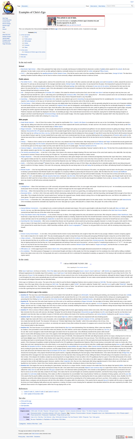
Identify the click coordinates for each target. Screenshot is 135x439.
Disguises (63, 413)
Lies (103, 413)
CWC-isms (57, 413)
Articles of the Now (32, 423)
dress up (118, 344)
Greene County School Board (29, 234)
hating (89, 165)
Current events (6, 22)
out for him (93, 146)
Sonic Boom (118, 99)
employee (32, 101)
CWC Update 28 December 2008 (33, 394)
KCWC (77, 284)
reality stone (31, 369)
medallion (128, 105)
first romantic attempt (82, 267)
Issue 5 (87, 271)
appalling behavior (47, 73)
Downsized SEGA (26, 193)
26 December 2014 (49, 99)
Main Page (5, 18)
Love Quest (70, 143)
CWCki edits (34, 411)
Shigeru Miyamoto (26, 156)
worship (99, 363)
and (101, 244)
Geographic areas (96, 413)
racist (101, 82)
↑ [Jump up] (23, 391)
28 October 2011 (50, 92)
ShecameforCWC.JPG (33, 131)
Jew (30, 176)
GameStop (24, 99)
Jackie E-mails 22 (40, 391)
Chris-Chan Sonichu (56, 299)
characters (71, 411)
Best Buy (40, 417)
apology (72, 86)
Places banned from (36, 415)
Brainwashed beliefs (36, 413)
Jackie (23, 163)
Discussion (25, 6)
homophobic (109, 82)
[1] (44, 162)
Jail (22, 92)
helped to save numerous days (94, 367)
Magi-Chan (126, 352)
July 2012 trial (71, 176)
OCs (118, 413)
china (43, 150)
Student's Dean (61, 73)
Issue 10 (31, 275)
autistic (103, 69)
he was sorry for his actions (101, 86)
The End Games (25, 103)
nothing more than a (39, 133)
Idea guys (52, 369)
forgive (98, 244)
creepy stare (54, 116)
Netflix (80, 417)
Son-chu (106, 329)
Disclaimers (37, 436)
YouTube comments (103, 411)
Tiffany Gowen (104, 71)
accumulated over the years (58, 350)
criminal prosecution (98, 240)
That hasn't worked (84, 146)
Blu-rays (33, 419)
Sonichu (23, 210)
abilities (121, 365)
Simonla (115, 171)
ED (95, 133)
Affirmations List (25, 249)
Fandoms (72, 413)
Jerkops (23, 141)
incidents (77, 238)
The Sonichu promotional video (30, 152)
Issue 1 (32, 271)
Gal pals (89, 413)
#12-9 (25, 317)
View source (93, 6)
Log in (132, 1)
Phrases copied (124, 413)
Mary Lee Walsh (120, 208)
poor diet (128, 374)
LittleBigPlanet (25, 186)
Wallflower (124, 171)
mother (91, 71)
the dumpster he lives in (34, 346)
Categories (22, 423)
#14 (25, 365)
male (27, 101)
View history (101, 6)
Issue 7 (99, 271)
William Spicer (58, 126)
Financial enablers (81, 413)
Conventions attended (47, 413)
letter (86, 94)
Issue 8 (55, 273)
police (47, 240)
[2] (81, 224)
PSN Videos (62, 419)
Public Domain (35, 433)
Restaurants (45, 415)
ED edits (40, 411)
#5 (24, 301)
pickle (125, 135)
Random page (6, 25)
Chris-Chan (50, 271)
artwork (120, 69)
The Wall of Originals (92, 411)
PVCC (23, 73)
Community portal (7, 20)
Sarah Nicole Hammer (27, 122)
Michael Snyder (70, 84)
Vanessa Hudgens (26, 148)
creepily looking (39, 297)
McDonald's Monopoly (61, 417)
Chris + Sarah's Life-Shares (78, 122)
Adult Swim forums (116, 210)
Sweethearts (52, 415)
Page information (7, 44)
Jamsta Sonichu (96, 346)
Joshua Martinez (37, 148)
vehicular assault (47, 176)
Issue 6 (92, 271)
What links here (6, 34)
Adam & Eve (34, 417)
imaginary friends (62, 105)
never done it (99, 92)
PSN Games (55, 419)
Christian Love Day (26, 403)
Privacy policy (21, 436)
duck (105, 148)
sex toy (48, 133)
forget (104, 244)
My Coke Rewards (73, 417)
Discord (4, 29)
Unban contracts (25, 238)
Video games (96, 417)
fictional (79, 411)
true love (39, 299)
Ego (68, 413)
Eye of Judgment (41, 88)
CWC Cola (55, 284)
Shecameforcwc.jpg (87, 312)
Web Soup (24, 191)
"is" (65, 288)
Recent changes (7, 23)
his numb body (32, 374)
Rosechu (116, 135)
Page (18, 6)
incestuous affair (71, 94)
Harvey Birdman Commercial (29, 208)
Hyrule (109, 284)
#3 (24, 295)
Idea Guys (69, 327)
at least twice (56, 176)
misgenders (67, 361)
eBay (53, 417)
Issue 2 (82, 271)
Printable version (7, 40)
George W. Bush (118, 73)
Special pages (6, 38)
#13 (25, 327)
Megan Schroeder (26, 129)
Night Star (65, 317)
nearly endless (83, 346)
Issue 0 (24, 271)
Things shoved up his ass (63, 415)
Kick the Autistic (40, 143)
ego (56, 29)
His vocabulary (25, 251)
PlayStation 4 (47, 419)
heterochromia (127, 199)
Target (108, 141)
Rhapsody (85, 417)
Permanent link (6, 42)
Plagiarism (62, 411)
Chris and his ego (26, 401)
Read (87, 6)
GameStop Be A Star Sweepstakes (31, 221)
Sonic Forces (25, 199)
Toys (90, 417)
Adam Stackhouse (123, 214)
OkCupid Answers (54, 411)
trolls (101, 135)
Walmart (101, 141)
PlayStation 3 (39, 419)
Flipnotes (46, 411)
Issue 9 (63, 273)
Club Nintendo (47, 417)
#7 (24, 310)
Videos (83, 411)
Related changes (7, 36)
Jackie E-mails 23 (53, 391)
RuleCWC (123, 284)
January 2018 (116, 178)
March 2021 (55, 249)
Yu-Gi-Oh (99, 303)
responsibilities (72, 346)
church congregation (75, 225)
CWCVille (103, 282)
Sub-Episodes (25, 405)
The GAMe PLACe (26, 82)
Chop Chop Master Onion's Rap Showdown (33, 214)
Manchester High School (28, 69)
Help (4, 27)
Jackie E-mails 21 (29, 391)
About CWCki (29, 436)
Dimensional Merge (50, 114)
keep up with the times (73, 25)
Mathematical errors (110, 413)
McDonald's (85, 295)
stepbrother (51, 219)
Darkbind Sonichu (87, 299)
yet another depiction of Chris (85, 319)
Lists (40, 423)
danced (106, 380)
